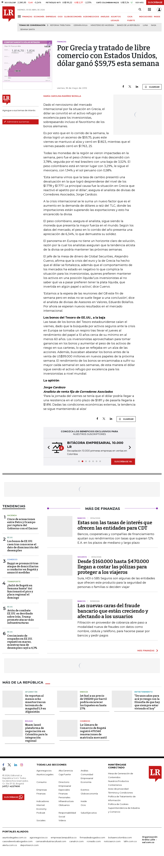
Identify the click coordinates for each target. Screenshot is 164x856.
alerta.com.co (9, 845)
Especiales (64, 789)
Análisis (84, 770)
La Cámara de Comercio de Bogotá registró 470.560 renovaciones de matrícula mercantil (93, 731)
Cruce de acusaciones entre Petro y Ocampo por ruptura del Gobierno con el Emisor (22, 524)
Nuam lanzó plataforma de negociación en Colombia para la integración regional (36, 732)
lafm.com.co (130, 841)
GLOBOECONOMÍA (73, 16)
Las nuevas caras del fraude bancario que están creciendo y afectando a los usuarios (113, 611)
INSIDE (157, 16)
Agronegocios (44, 770)
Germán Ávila (80, 25)
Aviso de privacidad (118, 788)
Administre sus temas (16, 121)
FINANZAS (27, 16)
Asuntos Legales (45, 774)
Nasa (153, 25)
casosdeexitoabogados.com (17, 841)
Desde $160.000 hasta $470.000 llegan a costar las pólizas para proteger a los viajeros (113, 567)
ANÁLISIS (105, 16)
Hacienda (12, 515)
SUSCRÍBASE (155, 2)
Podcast (41, 812)
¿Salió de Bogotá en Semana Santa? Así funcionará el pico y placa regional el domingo (20, 591)
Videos (62, 820)
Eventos (85, 789)
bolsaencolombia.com (120, 837)
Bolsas (29, 721)
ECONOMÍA (39, 16)
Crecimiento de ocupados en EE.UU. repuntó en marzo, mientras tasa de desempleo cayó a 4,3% (22, 642)
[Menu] (19, 16)
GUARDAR (152, 87)
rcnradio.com (94, 841)
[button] (47, 447)
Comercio (12, 559)
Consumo (42, 782)
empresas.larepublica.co (64, 837)
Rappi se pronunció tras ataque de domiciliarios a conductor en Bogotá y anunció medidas (22, 568)
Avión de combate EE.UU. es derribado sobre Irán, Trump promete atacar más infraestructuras (20, 616)
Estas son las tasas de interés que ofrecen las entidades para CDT (115, 525)
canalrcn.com (76, 841)
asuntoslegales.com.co (14, 837)
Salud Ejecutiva (89, 812)
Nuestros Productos (118, 781)
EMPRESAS (51, 16)
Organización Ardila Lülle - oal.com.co (149, 839)
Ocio (83, 805)
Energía (84, 692)
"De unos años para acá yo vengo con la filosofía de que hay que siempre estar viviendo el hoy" (147, 702)
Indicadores (43, 801)
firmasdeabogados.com (92, 837)
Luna (145, 25)
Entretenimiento (144, 692)
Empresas (42, 789)
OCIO (60, 16)
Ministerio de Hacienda (102, 25)
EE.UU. (10, 537)
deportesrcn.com (29, 845)
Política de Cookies (118, 804)
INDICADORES (145, 16)
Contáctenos (115, 785)
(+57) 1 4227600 (11, 786)
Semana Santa (27, 29)
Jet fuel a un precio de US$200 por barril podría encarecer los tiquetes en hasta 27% (93, 702)
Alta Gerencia (66, 770)
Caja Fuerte (65, 774)
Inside (84, 801)
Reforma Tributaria (60, 25)
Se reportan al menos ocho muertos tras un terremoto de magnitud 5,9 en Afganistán (35, 703)
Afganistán (31, 692)
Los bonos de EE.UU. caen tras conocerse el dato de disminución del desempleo (22, 546)
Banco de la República (128, 25)
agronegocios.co (39, 837)
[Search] (140, 9)
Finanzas (41, 793)
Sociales (41, 820)
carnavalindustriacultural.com (51, 841)
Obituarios (64, 805)
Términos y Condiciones (120, 792)
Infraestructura (66, 801)
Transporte (13, 581)
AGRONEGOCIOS (91, 16)
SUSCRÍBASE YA (123, 461)
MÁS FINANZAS (145, 650)
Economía (86, 782)
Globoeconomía (89, 793)
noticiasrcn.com (112, 841)
